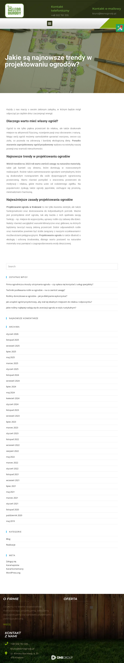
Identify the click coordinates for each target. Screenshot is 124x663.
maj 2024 (10, 392)
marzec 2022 (12, 462)
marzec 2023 (12, 427)
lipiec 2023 (11, 421)
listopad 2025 (12, 339)
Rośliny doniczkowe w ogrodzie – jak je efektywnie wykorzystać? (36, 296)
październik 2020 (14, 515)
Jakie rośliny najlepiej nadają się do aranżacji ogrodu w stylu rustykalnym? (41, 307)
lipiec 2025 (11, 351)
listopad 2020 (12, 509)
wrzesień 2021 (13, 480)
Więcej (7, 624)
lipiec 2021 (11, 486)
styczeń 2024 (12, 404)
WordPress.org (13, 572)
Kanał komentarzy (15, 568)
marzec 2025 (12, 363)
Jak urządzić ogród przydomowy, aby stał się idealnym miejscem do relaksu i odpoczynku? (49, 301)
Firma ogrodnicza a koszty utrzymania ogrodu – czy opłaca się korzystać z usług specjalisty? (49, 284)
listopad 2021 (12, 474)
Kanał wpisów (12, 565)
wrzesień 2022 (13, 445)
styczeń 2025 (12, 369)
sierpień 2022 (12, 451)
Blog (8, 538)
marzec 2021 (12, 497)
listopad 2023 (12, 410)
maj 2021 (10, 491)
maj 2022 (10, 456)
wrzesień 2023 (13, 415)
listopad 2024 (12, 375)
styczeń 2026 (12, 334)
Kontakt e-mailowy (106, 8)
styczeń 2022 (12, 468)
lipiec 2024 (11, 386)
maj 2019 (10, 521)
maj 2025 (10, 357)
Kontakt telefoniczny (60, 8)
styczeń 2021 (12, 503)
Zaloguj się (11, 561)
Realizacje (10, 544)
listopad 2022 (12, 439)
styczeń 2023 (12, 433)
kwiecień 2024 (12, 398)
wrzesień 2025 (13, 345)
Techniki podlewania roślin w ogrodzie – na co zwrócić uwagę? (35, 290)
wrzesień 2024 (13, 380)
